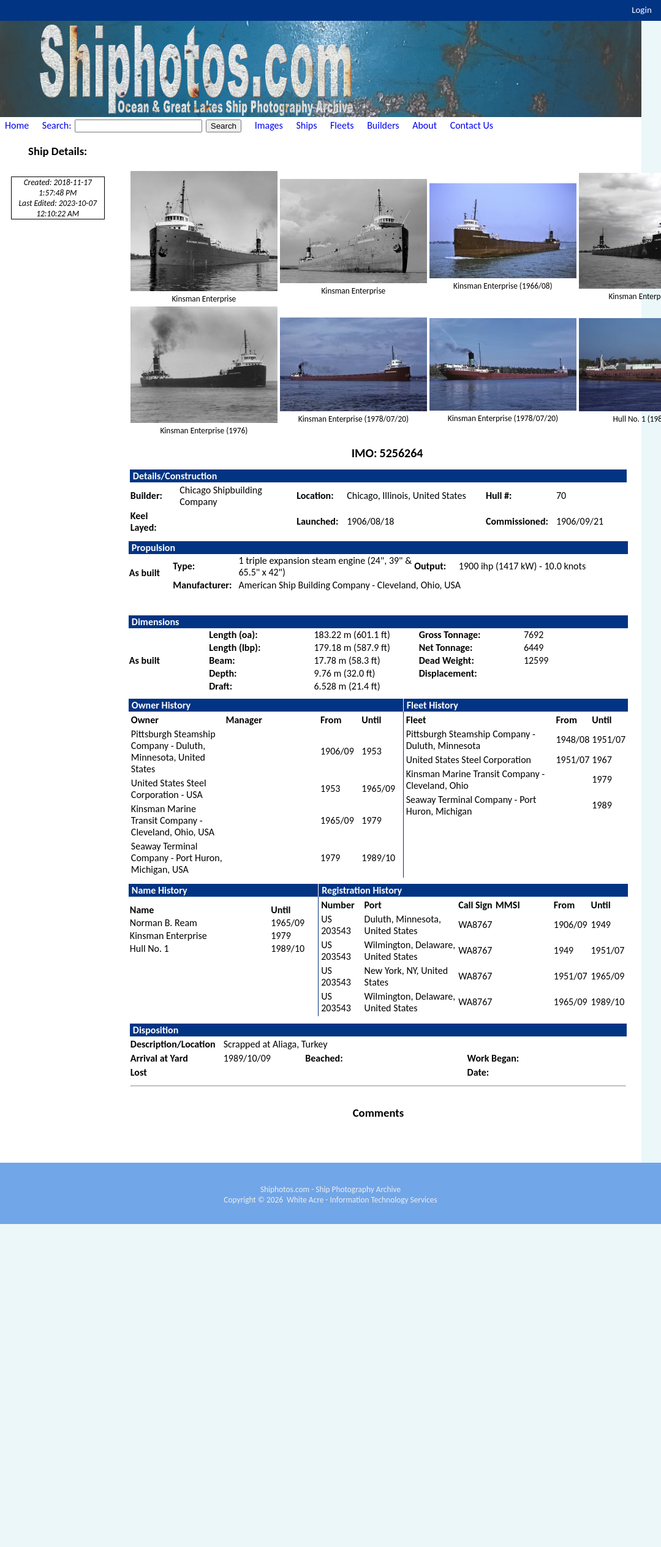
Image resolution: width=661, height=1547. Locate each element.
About (424, 125)
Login (642, 9)
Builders (383, 125)
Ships (306, 125)
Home (17, 125)
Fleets (341, 125)
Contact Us (471, 125)
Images (269, 125)
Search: (58, 125)
